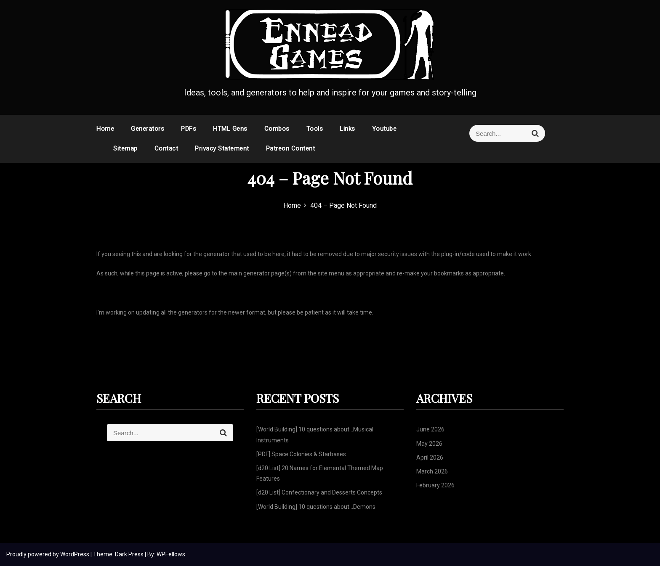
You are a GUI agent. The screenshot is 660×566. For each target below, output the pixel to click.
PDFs (188, 128)
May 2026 (429, 443)
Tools (314, 128)
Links (347, 128)
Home (105, 128)
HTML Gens (230, 128)
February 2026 (435, 485)
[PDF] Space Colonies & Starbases (301, 454)
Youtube (384, 128)
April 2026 (429, 457)
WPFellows (171, 554)
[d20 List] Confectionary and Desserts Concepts (319, 492)
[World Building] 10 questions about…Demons (315, 506)
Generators (147, 128)
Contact (166, 148)
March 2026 (432, 471)
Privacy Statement (222, 148)
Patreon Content (290, 148)
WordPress (75, 554)
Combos (277, 128)
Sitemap (125, 148)
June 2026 (430, 429)
